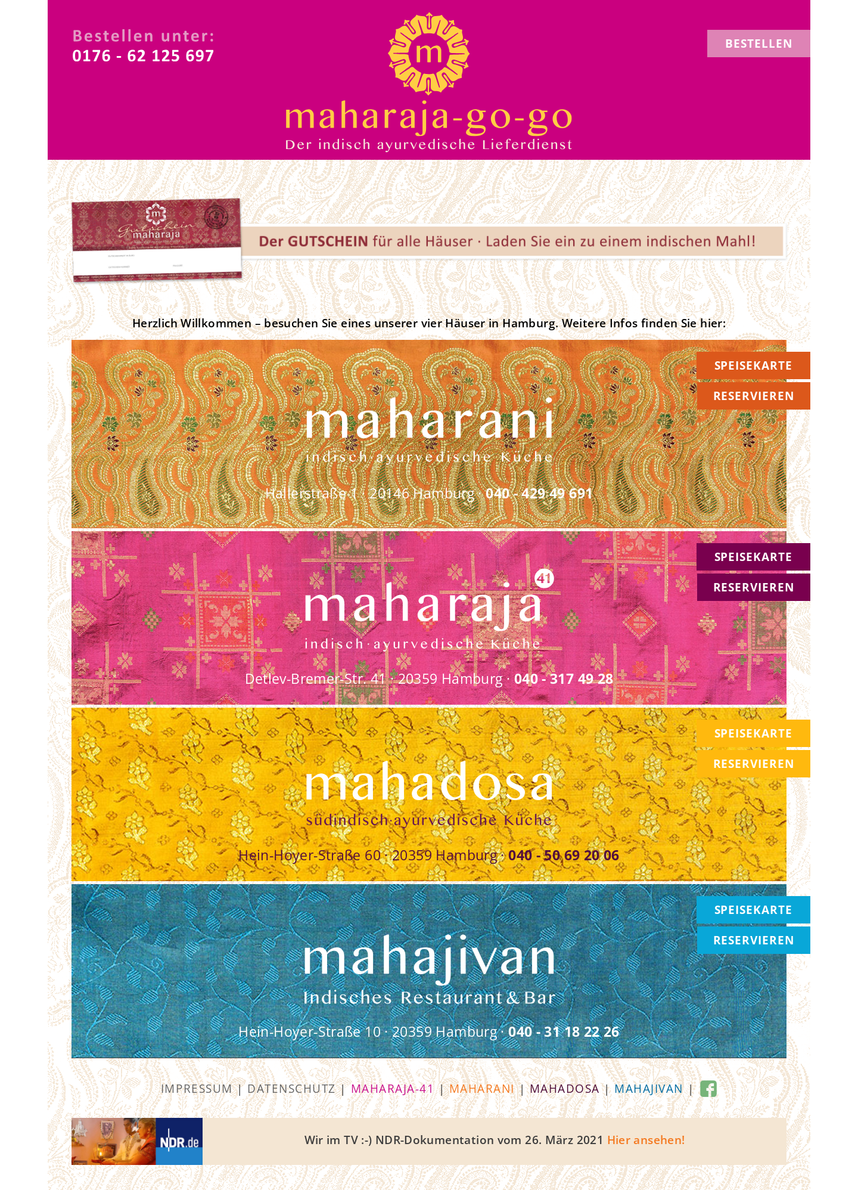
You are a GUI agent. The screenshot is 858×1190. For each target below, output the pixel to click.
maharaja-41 (393, 1088)
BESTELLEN (758, 43)
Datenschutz (291, 1088)
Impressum (197, 1088)
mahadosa (565, 1088)
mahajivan (648, 1088)
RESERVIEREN (753, 396)
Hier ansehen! (646, 1140)
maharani (482, 1088)
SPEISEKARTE (753, 365)
